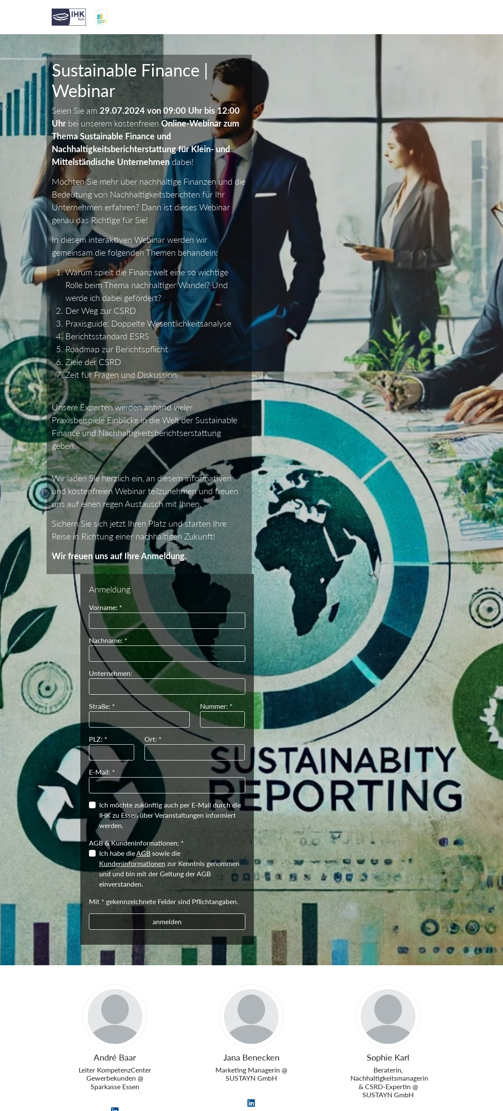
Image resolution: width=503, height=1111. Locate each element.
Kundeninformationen (337, 344)
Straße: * (307, 187)
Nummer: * (419, 187)
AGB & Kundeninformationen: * (341, 323)
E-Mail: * (307, 252)
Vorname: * (310, 88)
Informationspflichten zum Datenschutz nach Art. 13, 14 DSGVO (230, 1084)
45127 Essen (250, 1063)
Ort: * (357, 219)
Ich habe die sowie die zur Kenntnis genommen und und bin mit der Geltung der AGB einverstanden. (374, 349)
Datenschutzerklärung (407, 1084)
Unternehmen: (315, 154)
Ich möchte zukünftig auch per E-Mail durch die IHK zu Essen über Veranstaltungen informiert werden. (375, 295)
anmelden (370, 402)
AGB (348, 334)
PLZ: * (303, 219)
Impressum (73, 1084)
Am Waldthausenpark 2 (250, 1050)
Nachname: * (313, 121)
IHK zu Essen (250, 1036)
